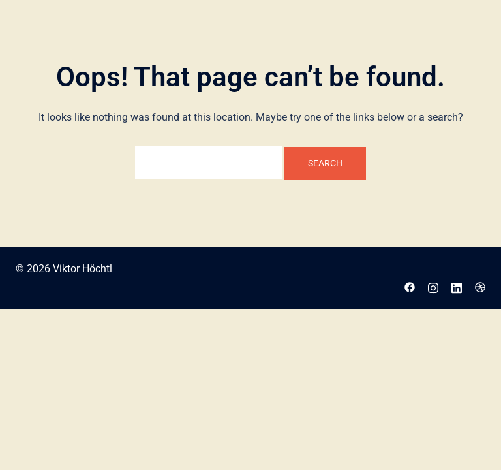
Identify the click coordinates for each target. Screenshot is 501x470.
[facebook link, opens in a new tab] (409, 286)
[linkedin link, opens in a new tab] (456, 286)
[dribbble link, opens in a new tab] (480, 286)
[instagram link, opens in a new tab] (433, 286)
